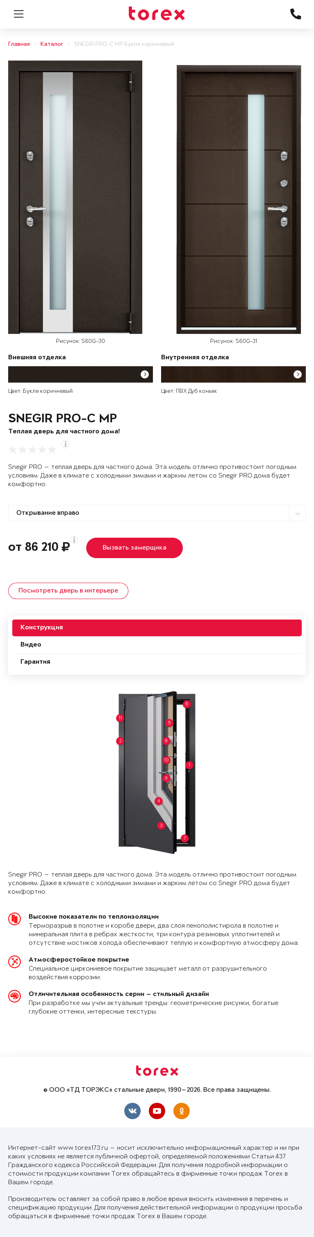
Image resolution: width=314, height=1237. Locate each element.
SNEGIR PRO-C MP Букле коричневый (124, 44)
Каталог (51, 44)
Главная (19, 44)
